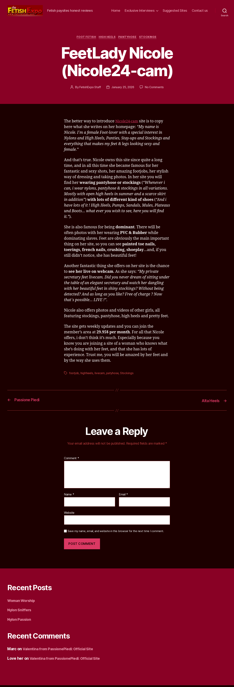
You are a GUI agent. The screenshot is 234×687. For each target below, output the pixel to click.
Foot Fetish (85, 39)
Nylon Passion (20, 621)
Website (69, 514)
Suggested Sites (175, 11)
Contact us (200, 11)
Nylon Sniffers (20, 611)
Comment (71, 460)
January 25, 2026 (123, 89)
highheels (87, 375)
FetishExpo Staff (89, 89)
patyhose (113, 375)
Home (115, 11)
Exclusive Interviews (139, 11)
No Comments (155, 89)
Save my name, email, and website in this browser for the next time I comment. (116, 533)
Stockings (150, 39)
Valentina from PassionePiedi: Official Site (61, 650)
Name (69, 496)
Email (123, 496)
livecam (100, 375)
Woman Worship (22, 602)
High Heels (107, 39)
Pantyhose (128, 39)
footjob (74, 375)
